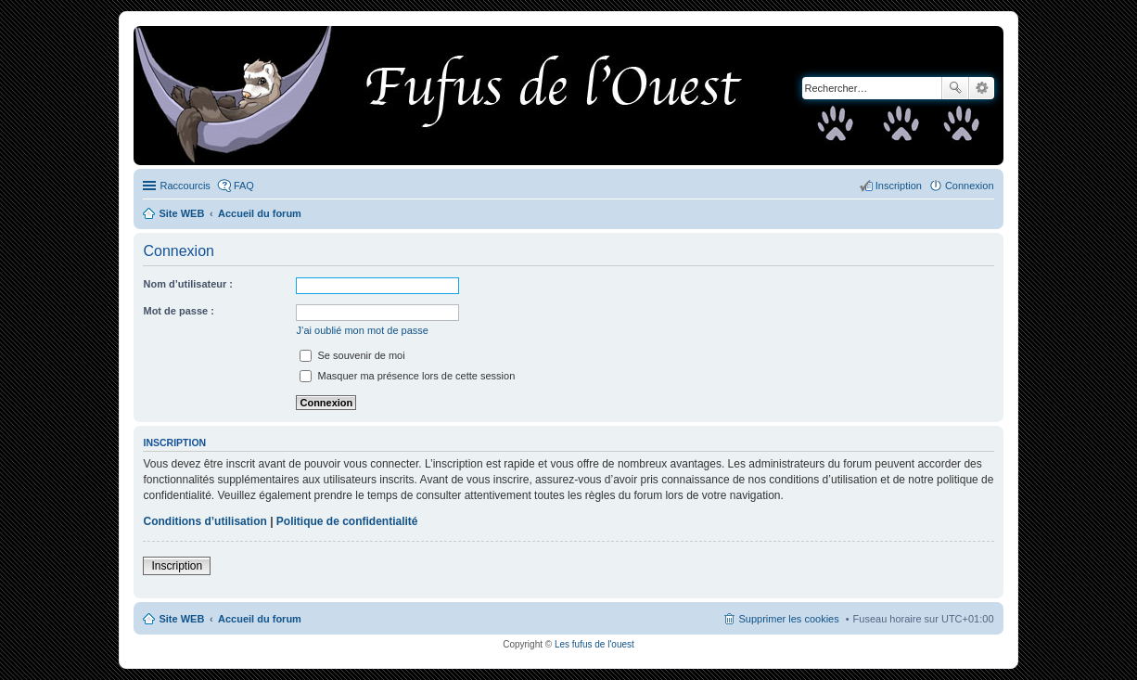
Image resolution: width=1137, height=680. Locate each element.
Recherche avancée (981, 88)
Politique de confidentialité (347, 521)
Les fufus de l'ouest (594, 644)
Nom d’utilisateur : (188, 283)
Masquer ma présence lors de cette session (407, 375)
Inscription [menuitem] (898, 185)
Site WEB (181, 618)
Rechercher (955, 88)
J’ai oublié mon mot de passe (362, 330)
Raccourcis (185, 185)
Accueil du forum (259, 618)
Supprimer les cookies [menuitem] (788, 618)
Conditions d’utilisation (204, 521)
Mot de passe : (178, 310)
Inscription (176, 565)
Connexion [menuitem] (969, 185)
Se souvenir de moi (352, 355)
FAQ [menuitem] (244, 185)
